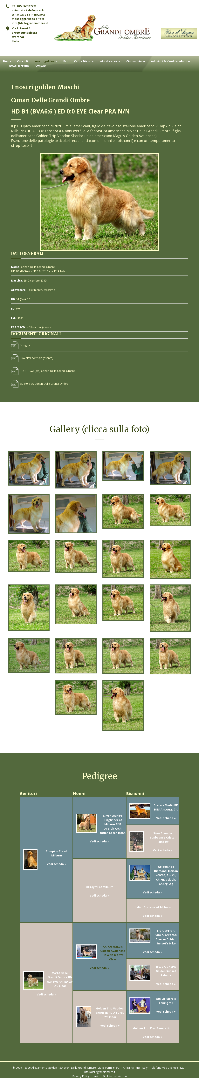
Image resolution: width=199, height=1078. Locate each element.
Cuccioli (22, 61)
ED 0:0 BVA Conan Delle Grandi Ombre (39, 383)
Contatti (41, 65)
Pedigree (21, 345)
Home (7, 61)
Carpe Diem (82, 61)
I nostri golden (44, 61)
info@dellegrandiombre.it (30, 23)
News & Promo (19, 65)
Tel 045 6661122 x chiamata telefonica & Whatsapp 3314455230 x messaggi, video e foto (28, 12)
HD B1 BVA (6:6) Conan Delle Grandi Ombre (43, 371)
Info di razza (108, 61)
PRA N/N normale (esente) (32, 358)
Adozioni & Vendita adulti (169, 61)
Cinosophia (134, 61)
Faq (65, 61)
